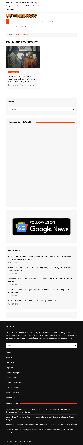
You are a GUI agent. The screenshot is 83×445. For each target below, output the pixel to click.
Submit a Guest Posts (34, 6)
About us (9, 3)
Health (28, 22)
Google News (11, 6)
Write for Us (10, 9)
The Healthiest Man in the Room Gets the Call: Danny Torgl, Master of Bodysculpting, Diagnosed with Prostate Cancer (40, 258)
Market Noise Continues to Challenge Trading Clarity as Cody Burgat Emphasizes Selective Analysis (39, 269)
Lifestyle (36, 22)
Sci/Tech (52, 22)
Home (12, 22)
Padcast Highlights (13, 373)
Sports (44, 22)
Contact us (21, 6)
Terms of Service (20, 3)
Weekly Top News (22, 27)
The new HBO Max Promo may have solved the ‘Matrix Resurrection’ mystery (21, 79)
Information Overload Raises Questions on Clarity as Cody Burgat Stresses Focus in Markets (40, 280)
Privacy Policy (32, 3)
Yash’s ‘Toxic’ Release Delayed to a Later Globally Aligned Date (32, 301)
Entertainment (63, 22)
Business (20, 22)
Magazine (10, 27)
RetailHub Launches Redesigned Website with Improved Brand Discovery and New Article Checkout (39, 291)
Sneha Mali (13, 85)
